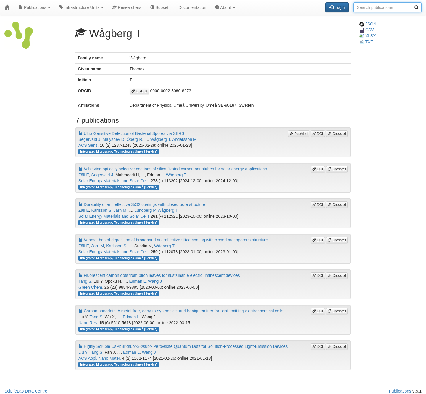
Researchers (126, 7)
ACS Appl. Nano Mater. (99, 358)
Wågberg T (160, 139)
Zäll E (83, 174)
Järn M (120, 210)
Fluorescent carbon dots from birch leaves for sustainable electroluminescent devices (159, 275)
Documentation (191, 7)
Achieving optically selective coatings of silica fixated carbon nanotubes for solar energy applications (172, 169)
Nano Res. (88, 322)
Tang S (84, 281)
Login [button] (337, 7)
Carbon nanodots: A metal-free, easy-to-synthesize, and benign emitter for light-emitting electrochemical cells (180, 311)
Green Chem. (90, 287)
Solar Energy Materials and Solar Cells (113, 180)
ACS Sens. (88, 145)
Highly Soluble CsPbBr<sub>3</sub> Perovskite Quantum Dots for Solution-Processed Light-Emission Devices (183, 346)
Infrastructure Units (81, 7)
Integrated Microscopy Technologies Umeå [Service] (118, 151)
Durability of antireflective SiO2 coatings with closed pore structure (141, 204)
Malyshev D (113, 139)
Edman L (137, 281)
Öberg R (134, 139)
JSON (367, 24)
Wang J (155, 281)
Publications (34, 7)
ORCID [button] (139, 91)
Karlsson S (101, 210)
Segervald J (89, 139)
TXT (366, 41)
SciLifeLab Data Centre (25, 391)
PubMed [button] (299, 134)
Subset (159, 7)
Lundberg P (144, 210)
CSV (366, 30)
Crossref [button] (337, 134)
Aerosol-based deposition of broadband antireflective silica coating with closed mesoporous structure (173, 240)
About (225, 7)
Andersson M (184, 139)
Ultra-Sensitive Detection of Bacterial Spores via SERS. (131, 133)
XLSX (367, 35)
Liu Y (82, 352)
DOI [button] (317, 134)
